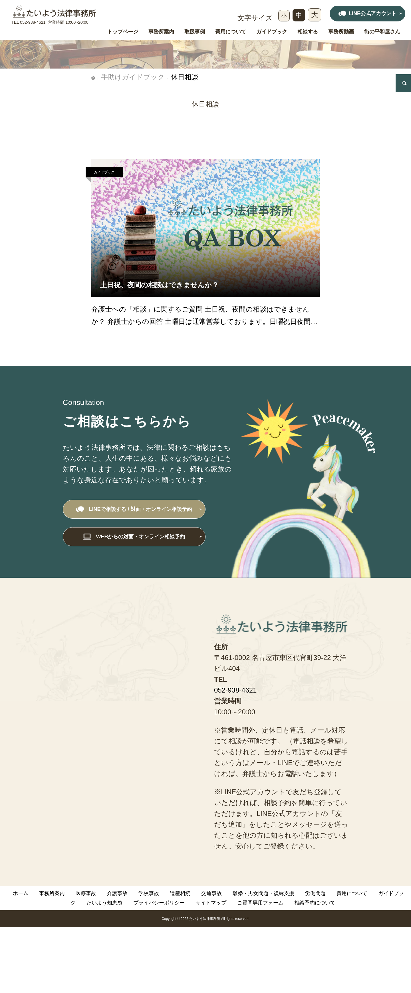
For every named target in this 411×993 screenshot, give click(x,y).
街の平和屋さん (382, 32)
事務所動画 (341, 32)
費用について (230, 32)
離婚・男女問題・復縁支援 (263, 893)
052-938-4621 (33, 22)
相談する (307, 32)
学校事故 (148, 893)
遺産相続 (180, 893)
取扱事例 (194, 32)
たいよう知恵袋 (104, 903)
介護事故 (117, 893)
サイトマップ (211, 903)
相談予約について (314, 903)
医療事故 (86, 893)
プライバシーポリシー (159, 903)
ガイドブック (271, 32)
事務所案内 (161, 32)
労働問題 (315, 893)
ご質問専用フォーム (260, 903)
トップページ (122, 32)
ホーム (20, 893)
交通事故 (211, 893)
